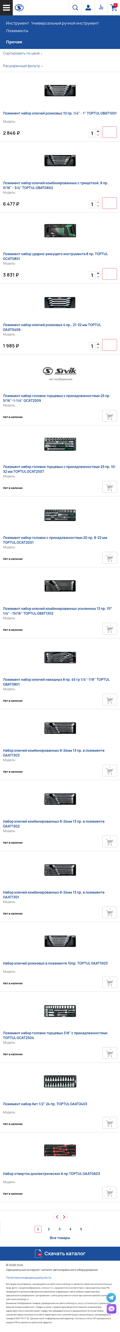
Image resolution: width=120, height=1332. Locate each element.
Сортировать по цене (21, 53)
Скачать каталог (65, 1253)
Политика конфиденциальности (28, 1277)
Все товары (60, 1237)
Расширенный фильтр (21, 65)
